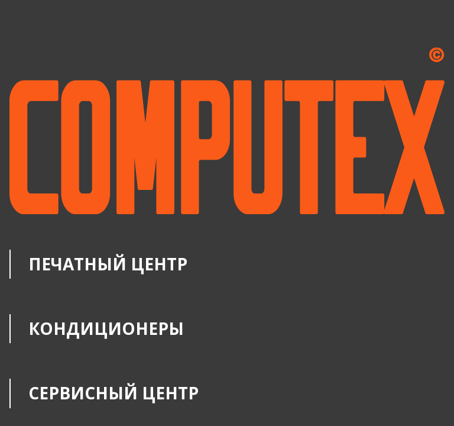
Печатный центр (107, 264)
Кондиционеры (106, 328)
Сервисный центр (113, 393)
